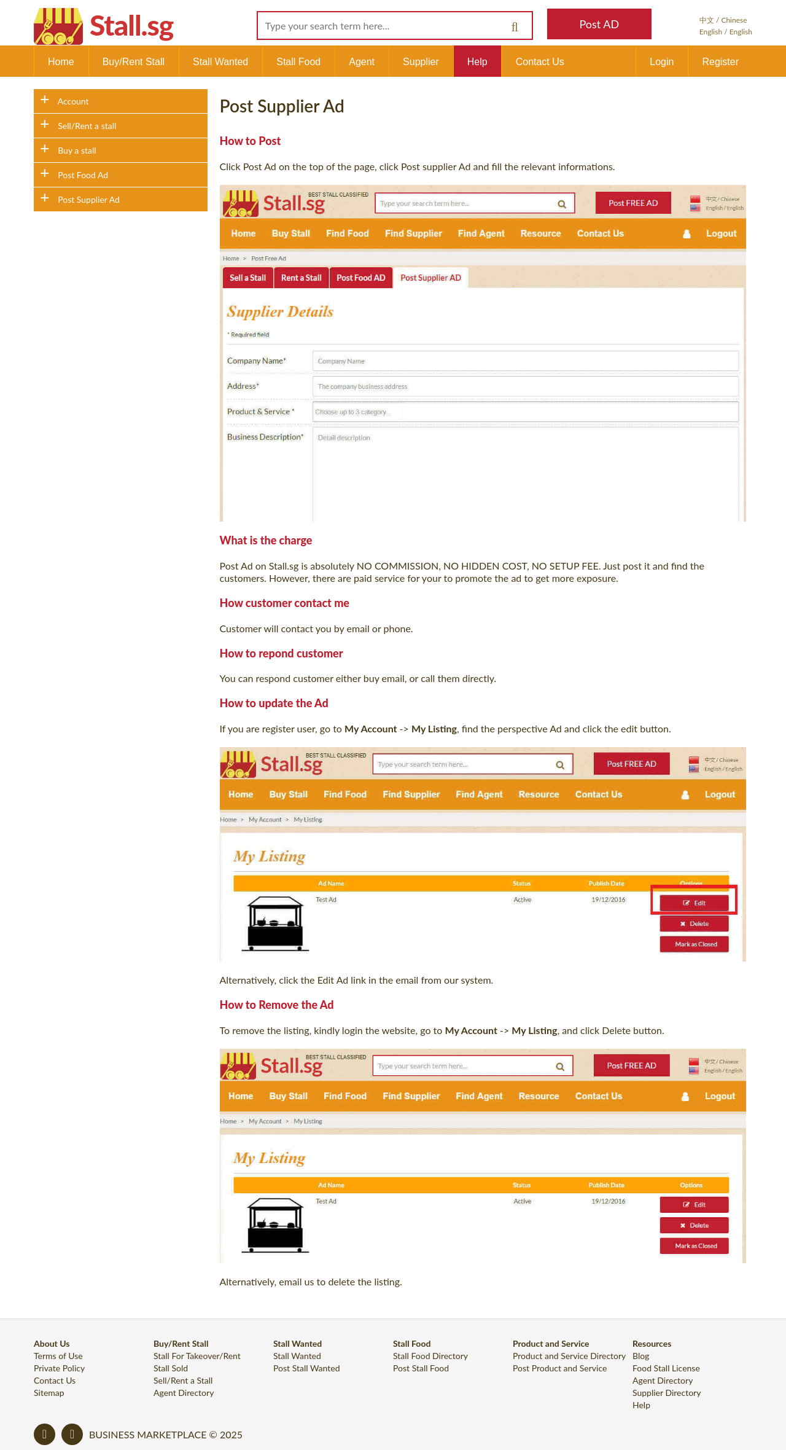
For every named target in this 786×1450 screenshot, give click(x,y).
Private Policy (59, 1368)
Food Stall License (666, 1368)
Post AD (599, 24)
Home (61, 62)
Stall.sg (131, 25)
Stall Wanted (220, 62)
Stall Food (298, 62)
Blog (640, 1355)
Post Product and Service (560, 1368)
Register (720, 62)
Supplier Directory (666, 1392)
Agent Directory (184, 1392)
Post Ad (259, 166)
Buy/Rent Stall (134, 62)
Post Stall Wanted (306, 1368)
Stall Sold (171, 1368)
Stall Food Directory (430, 1355)
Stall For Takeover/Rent (197, 1355)
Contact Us (540, 62)
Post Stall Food (421, 1368)
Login (662, 62)
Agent (362, 62)
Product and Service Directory (569, 1355)
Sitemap (49, 1392)
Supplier (421, 62)
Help (477, 62)
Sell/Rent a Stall (183, 1380)
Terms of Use (58, 1355)
